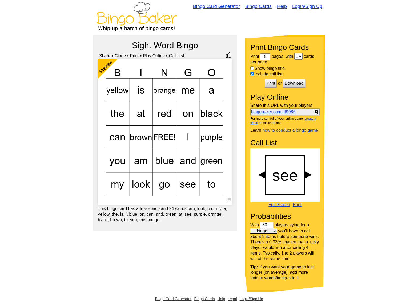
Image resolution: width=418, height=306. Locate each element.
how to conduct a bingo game (290, 130)
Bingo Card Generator (216, 6)
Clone (120, 56)
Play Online (154, 56)
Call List (176, 56)
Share (105, 56)
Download (293, 83)
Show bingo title (267, 68)
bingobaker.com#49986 (273, 112)
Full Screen (279, 205)
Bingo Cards (258, 6)
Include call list (266, 74)
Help (282, 6)
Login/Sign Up (307, 6)
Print (134, 56)
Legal (232, 299)
